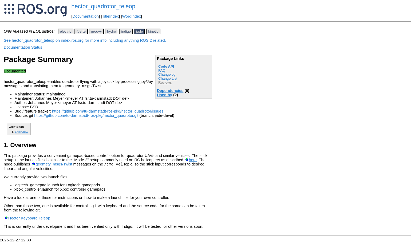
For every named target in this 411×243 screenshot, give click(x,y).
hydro (111, 31)
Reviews (165, 82)
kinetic (153, 31)
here (193, 160)
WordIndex (131, 16)
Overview (21, 131)
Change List (167, 78)
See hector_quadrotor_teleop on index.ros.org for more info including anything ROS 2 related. (85, 40)
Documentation (85, 16)
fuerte (81, 31)
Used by (164, 95)
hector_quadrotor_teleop (103, 6)
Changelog (166, 74)
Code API (166, 66)
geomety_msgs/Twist (54, 165)
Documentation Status (23, 47)
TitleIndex (110, 16)
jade (139, 31)
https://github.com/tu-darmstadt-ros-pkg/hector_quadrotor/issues (107, 111)
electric (65, 31)
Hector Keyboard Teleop (29, 219)
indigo (126, 31)
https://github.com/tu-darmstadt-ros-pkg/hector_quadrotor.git (86, 115)
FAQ (161, 70)
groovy (96, 31)
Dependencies (170, 90)
